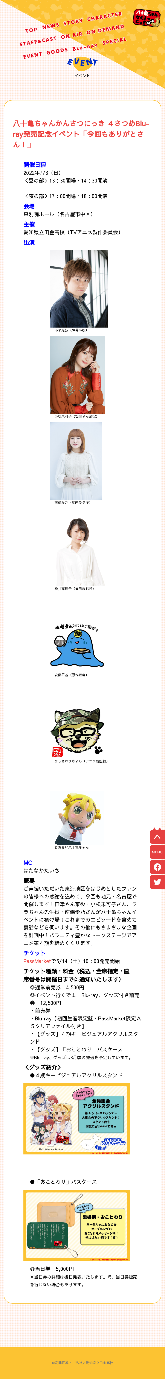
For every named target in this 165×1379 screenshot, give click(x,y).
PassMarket (37, 961)
